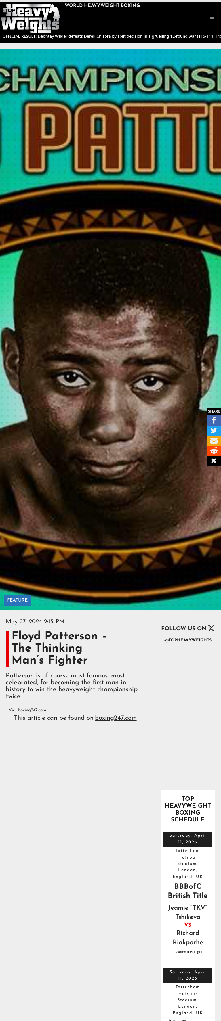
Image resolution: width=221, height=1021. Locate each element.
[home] (30, 18)
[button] (212, 19)
